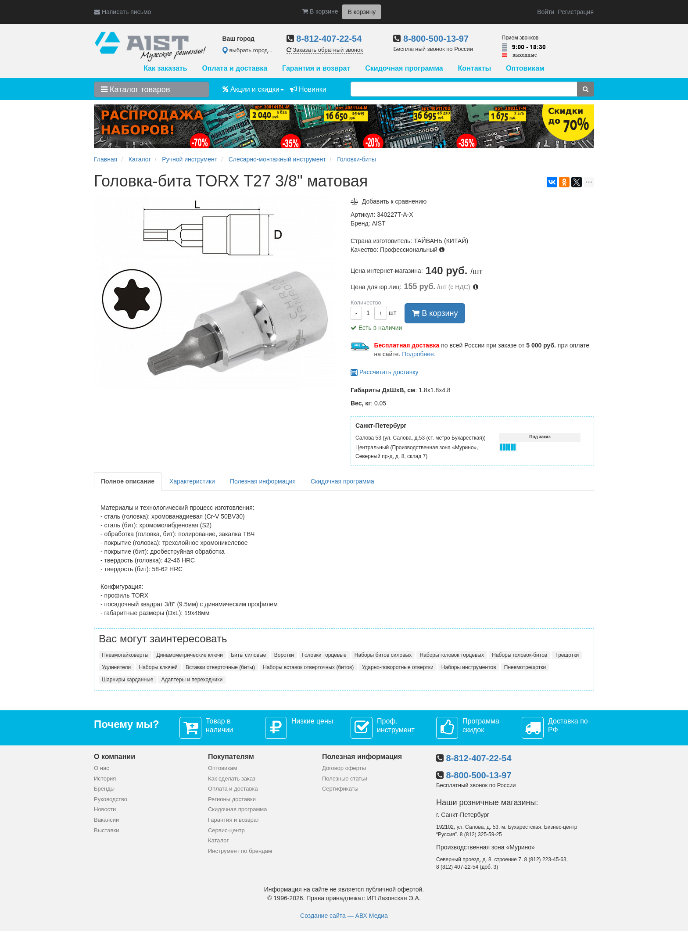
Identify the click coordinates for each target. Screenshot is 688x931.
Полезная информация (263, 481)
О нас (101, 768)
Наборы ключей (158, 667)
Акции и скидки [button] (253, 89)
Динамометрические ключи (190, 655)
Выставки (106, 830)
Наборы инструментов (468, 667)
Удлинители (116, 667)
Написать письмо (122, 11)
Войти (545, 11)
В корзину (435, 313)
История (105, 778)
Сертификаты (340, 788)
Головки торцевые (324, 655)
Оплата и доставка (234, 68)
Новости (105, 809)
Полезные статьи (344, 778)
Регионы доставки (232, 799)
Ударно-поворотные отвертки (398, 667)
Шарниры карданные (127, 680)
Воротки (284, 655)
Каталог (218, 840)
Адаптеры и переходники (192, 680)
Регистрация (576, 11)
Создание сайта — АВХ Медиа (344, 915)
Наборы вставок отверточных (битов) (308, 667)
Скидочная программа (404, 68)
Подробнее (418, 354)
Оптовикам (525, 68)
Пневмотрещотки (525, 667)
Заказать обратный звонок (325, 50)
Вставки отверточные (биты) (220, 667)
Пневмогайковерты (125, 655)
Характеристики (192, 481)
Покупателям (231, 756)
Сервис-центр (226, 830)
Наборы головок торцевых (451, 655)
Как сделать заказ (231, 778)
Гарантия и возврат (316, 68)
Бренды (104, 788)
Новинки (308, 89)
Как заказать (165, 68)
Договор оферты (344, 768)
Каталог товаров (135, 89)
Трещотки (567, 655)
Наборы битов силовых (383, 655)
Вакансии (106, 819)
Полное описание (127, 481)
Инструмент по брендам (240, 851)
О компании (114, 756)
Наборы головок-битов (519, 655)
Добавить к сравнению (388, 201)
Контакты (474, 68)
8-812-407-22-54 (329, 38)
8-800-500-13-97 (436, 38)
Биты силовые (248, 655)
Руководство (110, 799)
